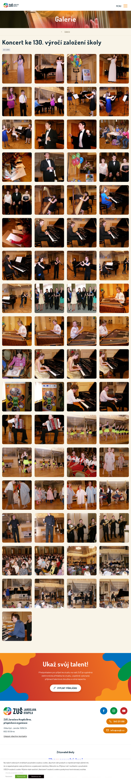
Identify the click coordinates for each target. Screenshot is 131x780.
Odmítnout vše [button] (36, 776)
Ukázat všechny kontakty (15, 736)
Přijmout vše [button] (21, 776)
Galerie (67, 31)
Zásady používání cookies (14, 773)
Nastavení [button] (9, 776)
